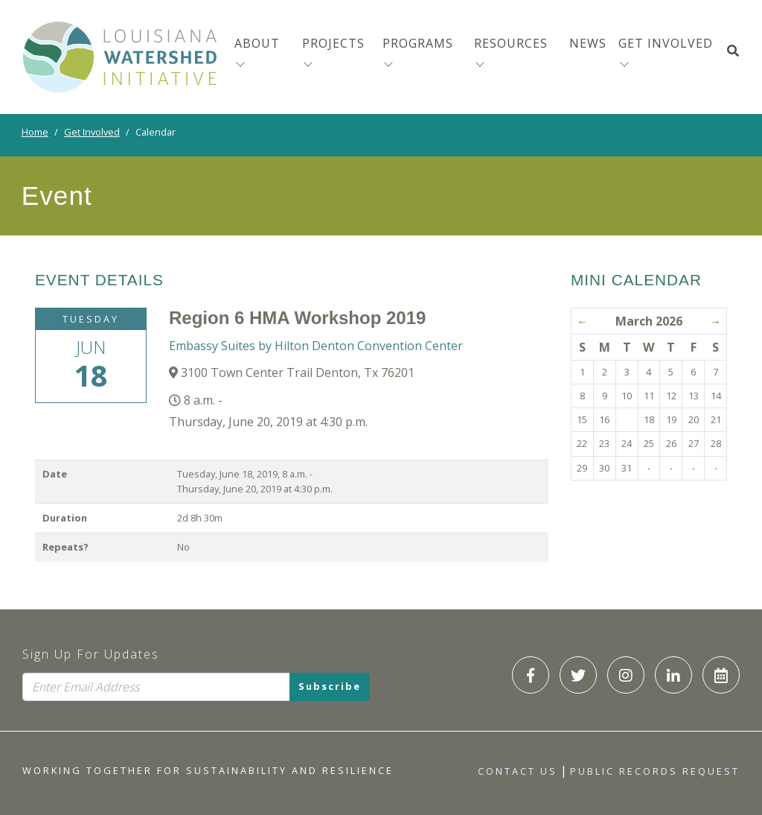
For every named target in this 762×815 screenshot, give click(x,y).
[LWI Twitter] (578, 675)
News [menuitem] (587, 43)
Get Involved (92, 132)
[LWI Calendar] (721, 675)
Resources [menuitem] (511, 43)
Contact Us (517, 771)
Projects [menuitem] (333, 43)
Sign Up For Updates (90, 654)
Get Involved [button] (665, 43)
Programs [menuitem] (417, 43)
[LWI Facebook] (530, 675)
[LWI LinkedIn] (673, 675)
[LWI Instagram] (625, 675)
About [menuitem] (257, 43)
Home (35, 132)
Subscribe (329, 687)
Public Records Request (655, 771)
